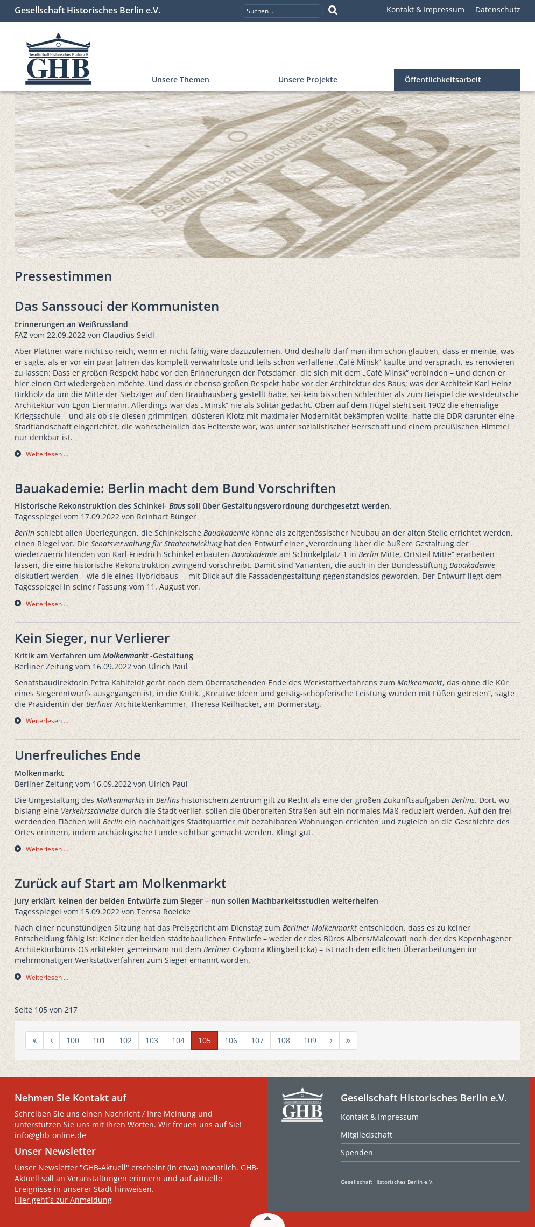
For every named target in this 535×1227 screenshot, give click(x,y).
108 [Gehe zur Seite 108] (283, 1040)
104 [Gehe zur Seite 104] (178, 1040)
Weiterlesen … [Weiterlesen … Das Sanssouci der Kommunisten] (47, 454)
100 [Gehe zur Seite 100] (72, 1040)
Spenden (357, 1152)
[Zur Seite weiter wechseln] (331, 1040)
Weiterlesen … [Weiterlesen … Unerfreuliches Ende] (47, 849)
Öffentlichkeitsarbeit (443, 79)
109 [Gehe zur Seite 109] (310, 1040)
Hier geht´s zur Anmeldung (63, 1200)
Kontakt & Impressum (425, 9)
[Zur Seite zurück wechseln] (51, 1040)
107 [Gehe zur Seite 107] (257, 1040)
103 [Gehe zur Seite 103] (151, 1040)
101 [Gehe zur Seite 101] (99, 1040)
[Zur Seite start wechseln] (34, 1040)
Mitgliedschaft (366, 1134)
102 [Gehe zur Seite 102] (125, 1040)
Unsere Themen (180, 79)
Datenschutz (497, 9)
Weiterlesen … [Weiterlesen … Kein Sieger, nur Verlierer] (47, 720)
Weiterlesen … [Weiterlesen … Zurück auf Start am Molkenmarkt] (47, 977)
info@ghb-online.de (50, 1135)
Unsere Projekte (307, 79)
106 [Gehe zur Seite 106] (230, 1040)
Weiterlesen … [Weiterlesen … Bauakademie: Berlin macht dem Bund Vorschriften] (47, 603)
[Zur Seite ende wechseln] (348, 1040)
